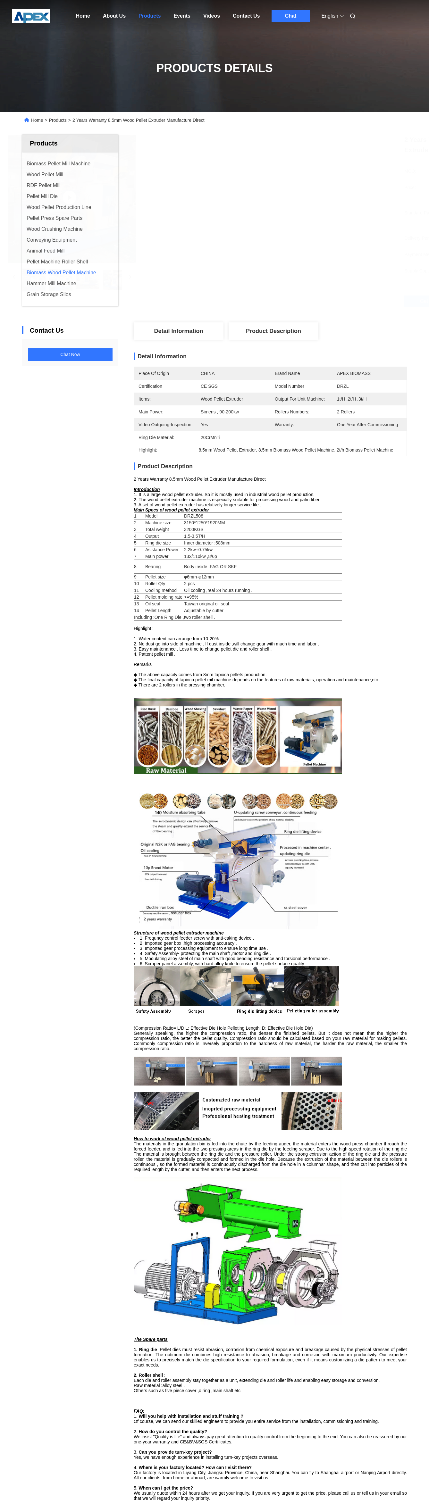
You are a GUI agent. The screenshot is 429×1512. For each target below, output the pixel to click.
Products (150, 16)
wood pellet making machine (180, 1388)
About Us (114, 16)
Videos (211, 16)
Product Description (273, 331)
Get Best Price (304, 301)
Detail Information (178, 331)
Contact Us (246, 16)
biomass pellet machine (321, 1388)
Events (181, 16)
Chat (291, 16)
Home (83, 16)
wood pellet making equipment (254, 1388)
